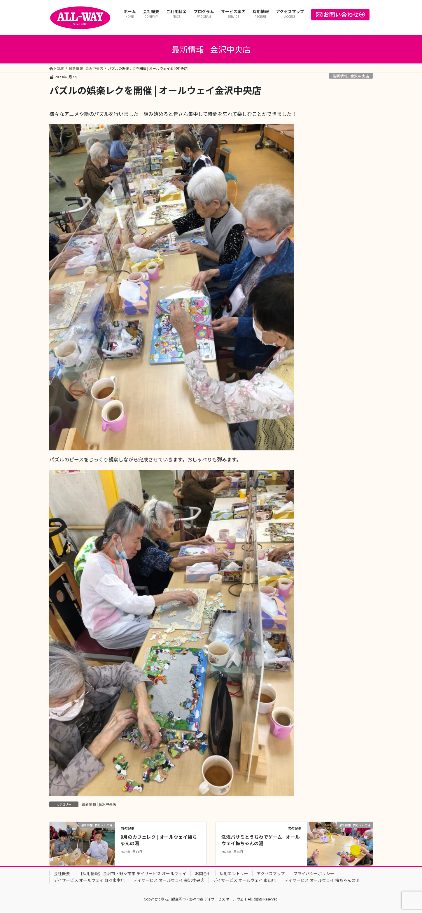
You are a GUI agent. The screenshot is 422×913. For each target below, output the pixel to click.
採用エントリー (234, 873)
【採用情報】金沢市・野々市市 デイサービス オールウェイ (132, 873)
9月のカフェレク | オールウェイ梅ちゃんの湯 (158, 840)
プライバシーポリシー (313, 873)
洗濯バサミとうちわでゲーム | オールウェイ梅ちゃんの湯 (260, 840)
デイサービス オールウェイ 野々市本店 (89, 880)
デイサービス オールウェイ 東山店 (244, 880)
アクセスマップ (271, 873)
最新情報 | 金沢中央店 (350, 76)
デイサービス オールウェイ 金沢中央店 (168, 880)
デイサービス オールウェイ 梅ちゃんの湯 (322, 880)
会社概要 (62, 873)
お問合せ (203, 873)
